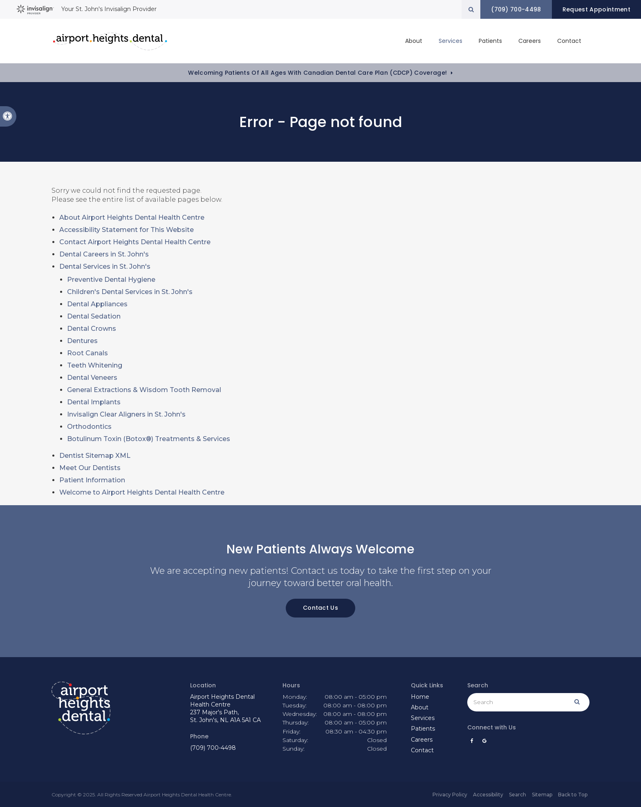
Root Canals (87, 353)
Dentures (82, 341)
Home (420, 696)
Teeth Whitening (94, 365)
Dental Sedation (94, 316)
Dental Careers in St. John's (104, 254)
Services (423, 718)
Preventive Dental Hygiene (111, 279)
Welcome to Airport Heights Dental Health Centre (141, 492)
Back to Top (572, 794)
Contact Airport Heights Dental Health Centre (135, 242)
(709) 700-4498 (213, 747)
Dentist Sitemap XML (94, 455)
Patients (490, 41)
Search (517, 794)
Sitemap (542, 794)
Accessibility (488, 794)
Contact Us (320, 608)
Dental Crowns (91, 328)
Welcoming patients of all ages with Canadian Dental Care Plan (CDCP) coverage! (317, 73)
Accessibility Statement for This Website (126, 230)
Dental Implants (94, 402)
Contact (569, 41)
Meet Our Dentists (90, 468)
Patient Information (92, 480)
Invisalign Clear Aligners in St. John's (126, 414)
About (419, 707)
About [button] (413, 41)
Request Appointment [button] (596, 9)
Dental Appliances (97, 304)
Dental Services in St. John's (104, 266)
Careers (529, 41)
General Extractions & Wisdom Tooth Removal (144, 390)
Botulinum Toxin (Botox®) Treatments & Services (148, 439)
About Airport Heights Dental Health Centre (131, 217)
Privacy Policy (450, 794)
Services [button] (450, 41)
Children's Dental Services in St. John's (130, 292)
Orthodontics (89, 426)
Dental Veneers (92, 377)
